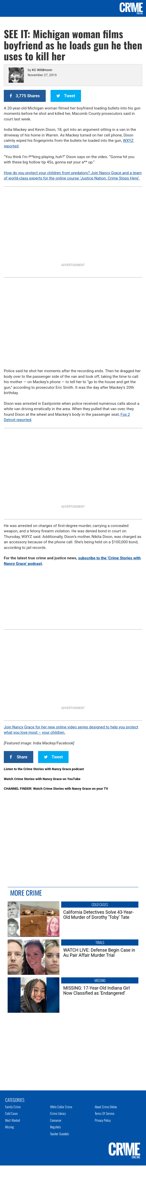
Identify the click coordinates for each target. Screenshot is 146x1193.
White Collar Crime (61, 1106)
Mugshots (55, 1126)
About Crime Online (106, 1106)
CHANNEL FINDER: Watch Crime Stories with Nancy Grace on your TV (56, 788)
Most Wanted (12, 1120)
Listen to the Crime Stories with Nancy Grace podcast (44, 769)
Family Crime (13, 1106)
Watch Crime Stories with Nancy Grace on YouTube (42, 779)
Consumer (55, 1120)
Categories (14, 1099)
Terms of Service (104, 1113)
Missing (9, 1126)
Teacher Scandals (59, 1133)
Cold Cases (11, 1113)
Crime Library (58, 1113)
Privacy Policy (103, 1120)
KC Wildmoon (42, 70)
